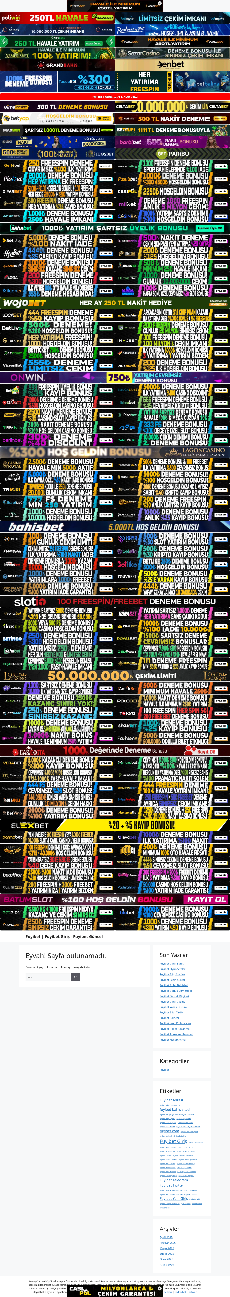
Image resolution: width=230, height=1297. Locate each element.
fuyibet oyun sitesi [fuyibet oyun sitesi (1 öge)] (184, 1167)
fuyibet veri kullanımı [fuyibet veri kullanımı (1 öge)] (188, 1190)
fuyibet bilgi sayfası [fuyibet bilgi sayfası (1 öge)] (167, 1118)
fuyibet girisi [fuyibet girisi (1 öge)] (181, 1136)
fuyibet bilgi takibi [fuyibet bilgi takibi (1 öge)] (183, 1118)
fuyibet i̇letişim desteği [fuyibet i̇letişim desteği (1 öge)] (186, 1151)
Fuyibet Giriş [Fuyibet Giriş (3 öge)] (173, 1141)
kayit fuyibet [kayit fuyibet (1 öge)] (197, 1204)
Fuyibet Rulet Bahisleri (174, 985)
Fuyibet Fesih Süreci (172, 980)
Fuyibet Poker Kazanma (175, 1029)
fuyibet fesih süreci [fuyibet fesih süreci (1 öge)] (167, 1136)
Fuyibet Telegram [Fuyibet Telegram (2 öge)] (174, 1180)
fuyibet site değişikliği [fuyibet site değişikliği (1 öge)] (168, 1176)
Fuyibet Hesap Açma (173, 1039)
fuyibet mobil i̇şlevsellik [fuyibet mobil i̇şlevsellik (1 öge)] (188, 1159)
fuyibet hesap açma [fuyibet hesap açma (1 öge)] (167, 1151)
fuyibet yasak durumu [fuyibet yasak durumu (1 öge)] (189, 1194)
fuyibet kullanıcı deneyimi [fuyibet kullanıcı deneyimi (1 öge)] (183, 1155)
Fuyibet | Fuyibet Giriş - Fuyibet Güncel (64, 936)
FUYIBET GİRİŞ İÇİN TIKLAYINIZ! (115, 96)
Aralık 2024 (167, 1264)
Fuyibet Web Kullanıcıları (175, 1023)
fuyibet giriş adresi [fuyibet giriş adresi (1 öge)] (196, 1142)
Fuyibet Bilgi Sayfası (172, 974)
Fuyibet (164, 1069)
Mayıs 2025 (167, 1248)
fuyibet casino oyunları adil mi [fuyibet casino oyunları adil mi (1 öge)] (188, 1127)
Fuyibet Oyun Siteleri (173, 969)
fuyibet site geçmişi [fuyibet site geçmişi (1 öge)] (186, 1176)
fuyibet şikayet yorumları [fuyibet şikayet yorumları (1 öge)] (170, 1204)
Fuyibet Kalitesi (169, 1018)
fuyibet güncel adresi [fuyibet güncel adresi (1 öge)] (168, 1147)
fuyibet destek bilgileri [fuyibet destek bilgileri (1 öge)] (189, 1131)
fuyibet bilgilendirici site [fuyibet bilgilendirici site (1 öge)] (184, 1114)
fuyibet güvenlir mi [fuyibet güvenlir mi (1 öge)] (185, 1147)
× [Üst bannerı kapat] (160, 3)
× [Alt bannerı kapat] (160, 1288)
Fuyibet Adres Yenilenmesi (176, 1034)
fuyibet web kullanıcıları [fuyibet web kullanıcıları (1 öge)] (169, 1194)
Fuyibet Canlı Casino (172, 1001)
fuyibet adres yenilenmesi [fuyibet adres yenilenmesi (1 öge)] (170, 1105)
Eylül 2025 (166, 1237)
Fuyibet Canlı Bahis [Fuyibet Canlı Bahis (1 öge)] (185, 1122)
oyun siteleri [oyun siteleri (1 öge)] (164, 1208)
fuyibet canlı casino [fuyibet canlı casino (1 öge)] (167, 1127)
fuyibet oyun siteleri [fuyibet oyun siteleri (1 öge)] (168, 1167)
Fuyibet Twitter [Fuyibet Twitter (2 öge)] (172, 1185)
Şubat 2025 (167, 1253)
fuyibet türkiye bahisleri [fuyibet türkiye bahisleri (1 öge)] (169, 1190)
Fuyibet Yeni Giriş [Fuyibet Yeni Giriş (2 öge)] (174, 1198)
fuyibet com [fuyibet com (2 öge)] (169, 1131)
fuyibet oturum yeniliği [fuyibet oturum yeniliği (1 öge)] (186, 1163)
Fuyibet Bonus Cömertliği (176, 990)
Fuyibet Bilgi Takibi (171, 1012)
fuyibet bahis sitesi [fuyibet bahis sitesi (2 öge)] (175, 1109)
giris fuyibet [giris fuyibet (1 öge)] (185, 1204)
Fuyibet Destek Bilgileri (174, 996)
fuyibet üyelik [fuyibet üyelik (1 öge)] (194, 1199)
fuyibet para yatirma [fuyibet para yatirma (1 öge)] (168, 1172)
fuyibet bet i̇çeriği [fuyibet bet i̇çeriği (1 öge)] (167, 1114)
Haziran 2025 (168, 1243)
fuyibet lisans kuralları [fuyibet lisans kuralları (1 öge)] (168, 1159)
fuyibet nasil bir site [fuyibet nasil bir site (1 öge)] (167, 1163)
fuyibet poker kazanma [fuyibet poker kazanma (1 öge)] (186, 1172)
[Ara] (75, 977)
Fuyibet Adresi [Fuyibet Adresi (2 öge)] (171, 1100)
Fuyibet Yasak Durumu (174, 1007)
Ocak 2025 (166, 1259)
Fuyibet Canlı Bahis (172, 963)
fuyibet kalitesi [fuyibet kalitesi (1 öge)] (165, 1155)
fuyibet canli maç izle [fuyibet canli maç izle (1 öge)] (168, 1122)
